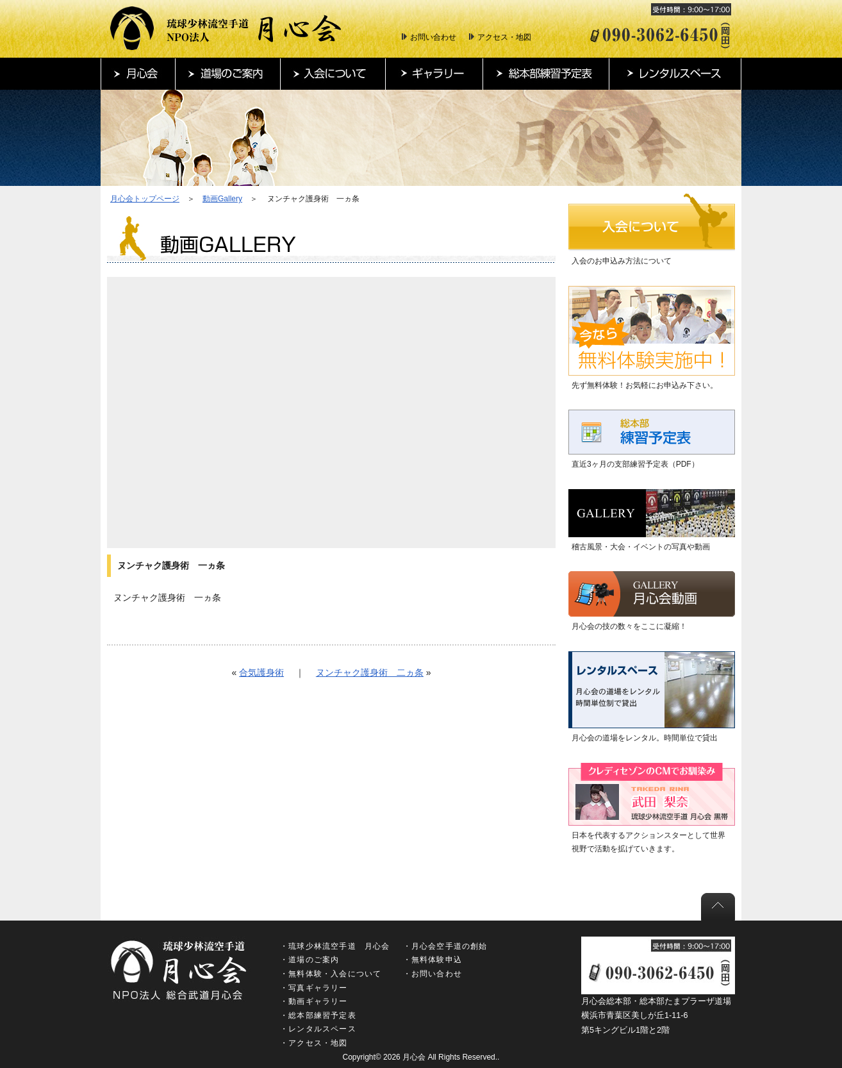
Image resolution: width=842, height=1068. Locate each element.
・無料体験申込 (432, 959)
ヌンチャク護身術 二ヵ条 (370, 672)
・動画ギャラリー (314, 1001)
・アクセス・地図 (314, 1043)
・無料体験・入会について (330, 973)
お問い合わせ (433, 37)
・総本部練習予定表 (318, 1015)
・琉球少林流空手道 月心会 (335, 946)
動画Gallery (222, 198)
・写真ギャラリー (314, 987)
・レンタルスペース (318, 1028)
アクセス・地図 (504, 37)
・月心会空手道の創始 (445, 946)
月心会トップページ (144, 198)
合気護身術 (261, 672)
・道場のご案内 (309, 959)
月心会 (413, 1057)
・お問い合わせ (432, 973)
